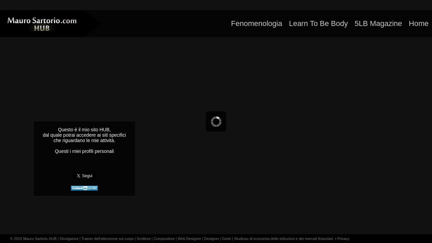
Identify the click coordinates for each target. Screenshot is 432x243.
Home (419, 23)
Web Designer (189, 239)
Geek (226, 239)
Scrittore (144, 239)
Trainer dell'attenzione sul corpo (107, 239)
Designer (211, 239)
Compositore (164, 239)
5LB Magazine (378, 23)
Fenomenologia (256, 23)
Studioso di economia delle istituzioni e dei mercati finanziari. (284, 239)
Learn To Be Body (318, 23)
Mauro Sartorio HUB (40, 239)
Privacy (343, 239)
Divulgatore (69, 239)
